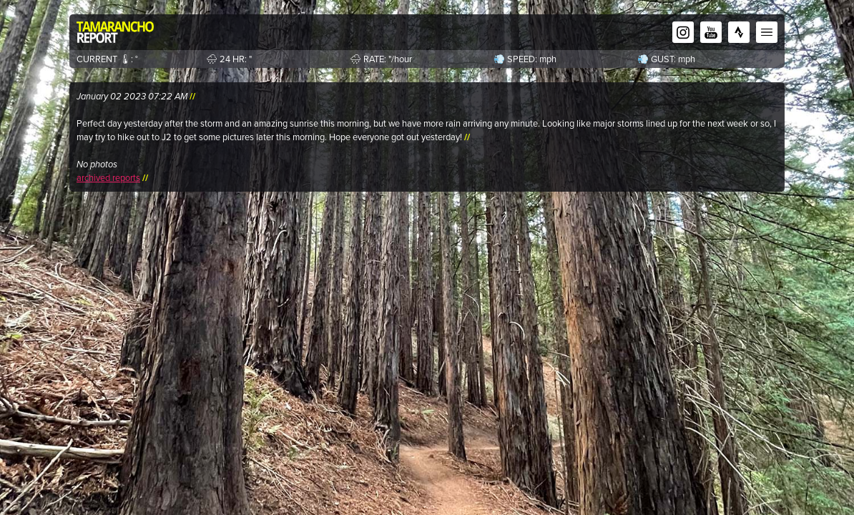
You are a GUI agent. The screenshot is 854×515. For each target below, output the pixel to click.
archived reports (108, 178)
